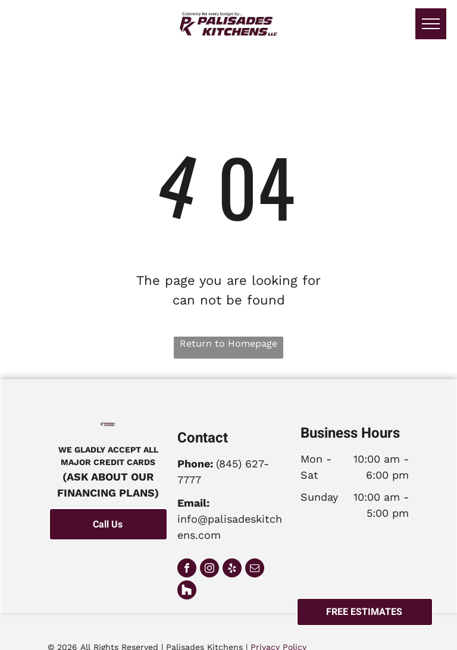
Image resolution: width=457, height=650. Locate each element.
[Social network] (186, 591)
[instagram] (209, 569)
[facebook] (186, 569)
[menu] (430, 23)
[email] (254, 569)
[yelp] (232, 569)
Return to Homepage (228, 343)
